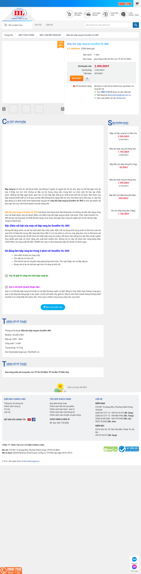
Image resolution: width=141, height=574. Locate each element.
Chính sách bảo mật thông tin (62, 412)
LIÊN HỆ (49, 25)
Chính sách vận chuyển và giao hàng (65, 415)
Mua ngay (77, 78)
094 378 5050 (117, 418)
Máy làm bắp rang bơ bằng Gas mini (124, 180)
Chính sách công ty (12, 406)
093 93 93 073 (118, 413)
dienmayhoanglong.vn (32, 461)
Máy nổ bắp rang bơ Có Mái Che (123, 133)
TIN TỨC (38, 25)
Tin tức (7, 409)
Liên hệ (7, 412)
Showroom (121, 98)
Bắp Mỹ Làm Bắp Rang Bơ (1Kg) (123, 164)
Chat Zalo (134, 560)
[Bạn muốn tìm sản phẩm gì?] (108, 25)
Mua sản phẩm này (53, 307)
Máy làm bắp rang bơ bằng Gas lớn (124, 149)
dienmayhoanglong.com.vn (119, 95)
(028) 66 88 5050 (102, 418)
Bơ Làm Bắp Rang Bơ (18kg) (123, 211)
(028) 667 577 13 (102, 416)
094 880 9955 (117, 416)
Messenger (134, 567)
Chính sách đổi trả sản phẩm (62, 406)
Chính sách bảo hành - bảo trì (62, 409)
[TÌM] (136, 25)
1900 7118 (105, 92)
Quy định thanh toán (58, 403)
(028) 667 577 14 (102, 413)
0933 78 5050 (101, 421)
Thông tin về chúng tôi (13, 403)
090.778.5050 (63, 423)
